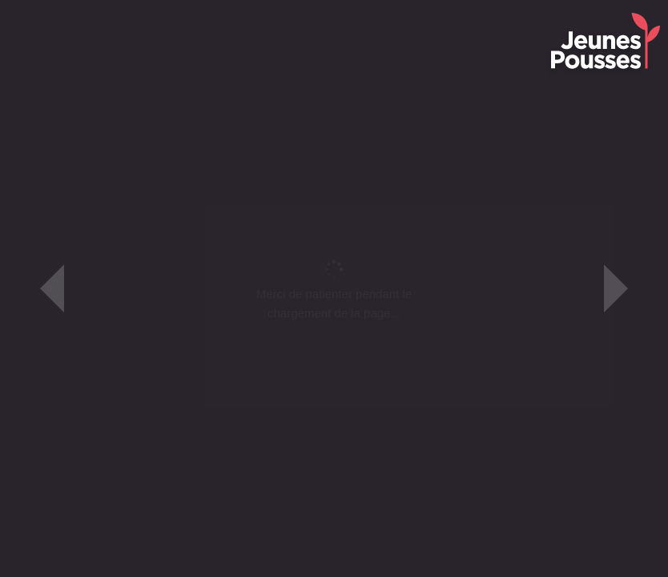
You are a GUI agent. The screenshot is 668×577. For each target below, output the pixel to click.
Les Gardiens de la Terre (435, 12)
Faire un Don (538, 12)
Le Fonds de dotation (211, 12)
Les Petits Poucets (319, 12)
